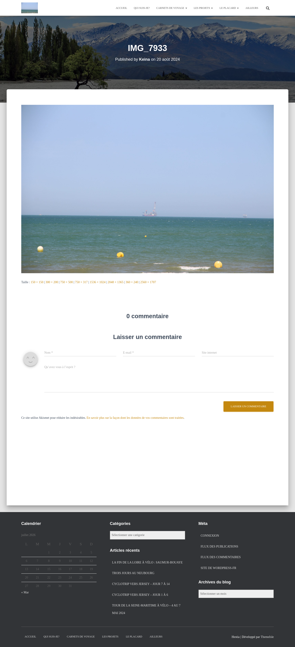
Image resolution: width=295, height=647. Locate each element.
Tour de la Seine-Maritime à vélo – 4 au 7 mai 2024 (146, 609)
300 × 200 (51, 282)
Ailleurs (251, 8)
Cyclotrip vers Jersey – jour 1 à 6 (140, 594)
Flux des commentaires (221, 557)
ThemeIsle (267, 637)
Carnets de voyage (171, 8)
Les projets (203, 8)
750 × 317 (81, 282)
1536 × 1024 (97, 282)
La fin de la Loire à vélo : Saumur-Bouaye (147, 562)
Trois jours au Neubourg (133, 573)
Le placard (229, 8)
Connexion (210, 535)
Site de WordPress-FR (218, 568)
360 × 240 (132, 282)
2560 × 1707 (148, 282)
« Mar (25, 592)
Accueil (121, 8)
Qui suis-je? (142, 8)
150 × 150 (37, 282)
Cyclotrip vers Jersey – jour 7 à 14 (141, 584)
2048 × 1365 (115, 282)
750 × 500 (66, 282)
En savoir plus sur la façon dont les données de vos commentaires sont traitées (135, 417)
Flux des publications (219, 546)
